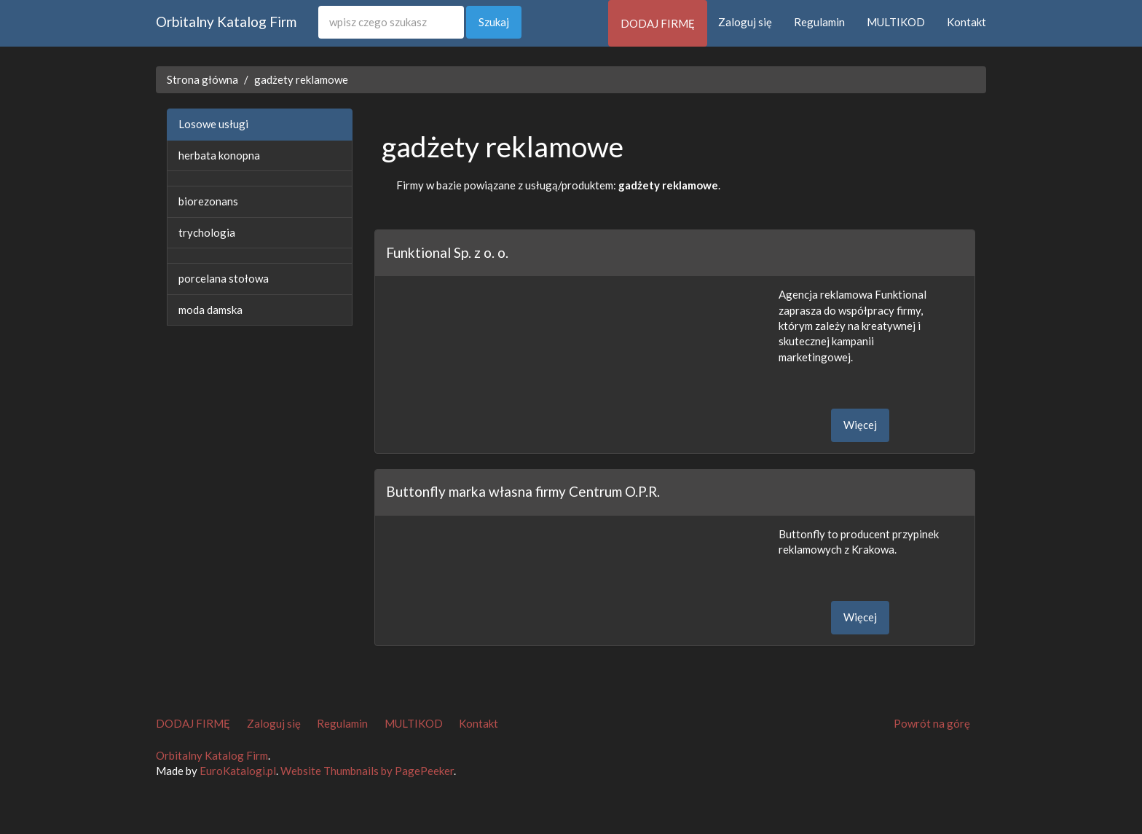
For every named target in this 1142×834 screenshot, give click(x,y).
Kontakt (966, 21)
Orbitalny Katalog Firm (226, 21)
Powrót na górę (932, 723)
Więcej (860, 424)
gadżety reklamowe (301, 79)
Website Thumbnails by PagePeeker (367, 770)
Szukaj (494, 21)
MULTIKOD (896, 21)
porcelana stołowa (223, 278)
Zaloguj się (745, 21)
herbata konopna (219, 155)
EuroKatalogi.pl (238, 770)
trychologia (206, 232)
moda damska (210, 309)
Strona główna (202, 79)
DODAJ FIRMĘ (658, 23)
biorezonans (208, 201)
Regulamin (819, 21)
